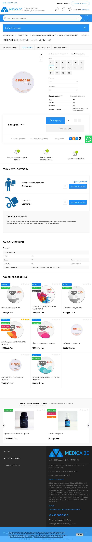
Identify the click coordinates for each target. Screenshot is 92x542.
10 (74, 103)
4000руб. (77, 314)
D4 (51, 73)
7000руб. (46, 314)
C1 (57, 73)
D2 (75, 68)
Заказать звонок (80, 3)
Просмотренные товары (61, 403)
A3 (63, 62)
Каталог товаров (46, 28)
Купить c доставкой (78, 186)
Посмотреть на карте (56, 479)
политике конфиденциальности (21, 537)
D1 (69, 68)
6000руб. (15, 349)
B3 (57, 68)
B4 (63, 68)
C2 (63, 73)
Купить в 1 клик (65, 129)
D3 (81, 68)
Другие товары (76, 260)
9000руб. (77, 349)
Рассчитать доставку (39, 139)
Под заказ (59, 139)
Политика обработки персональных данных (65, 509)
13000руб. (10, 438)
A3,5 (69, 62)
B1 (82, 62)
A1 (51, 62)
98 (74, 105)
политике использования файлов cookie (48, 537)
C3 (69, 73)
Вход (4, 3)
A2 (57, 62)
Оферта (51, 505)
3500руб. (15, 314)
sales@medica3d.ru (63, 520)
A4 (76, 62)
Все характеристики (77, 96)
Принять (80, 534)
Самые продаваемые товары (33, 403)
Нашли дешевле (18, 139)
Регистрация (12, 3)
